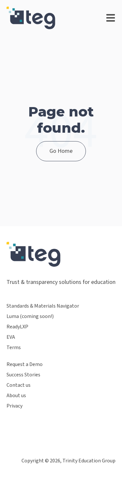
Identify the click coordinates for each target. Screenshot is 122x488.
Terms (14, 347)
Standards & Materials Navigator (43, 306)
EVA (11, 337)
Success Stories (23, 375)
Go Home (61, 151)
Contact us (19, 385)
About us (16, 395)
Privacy (14, 406)
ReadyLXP (17, 326)
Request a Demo (25, 364)
